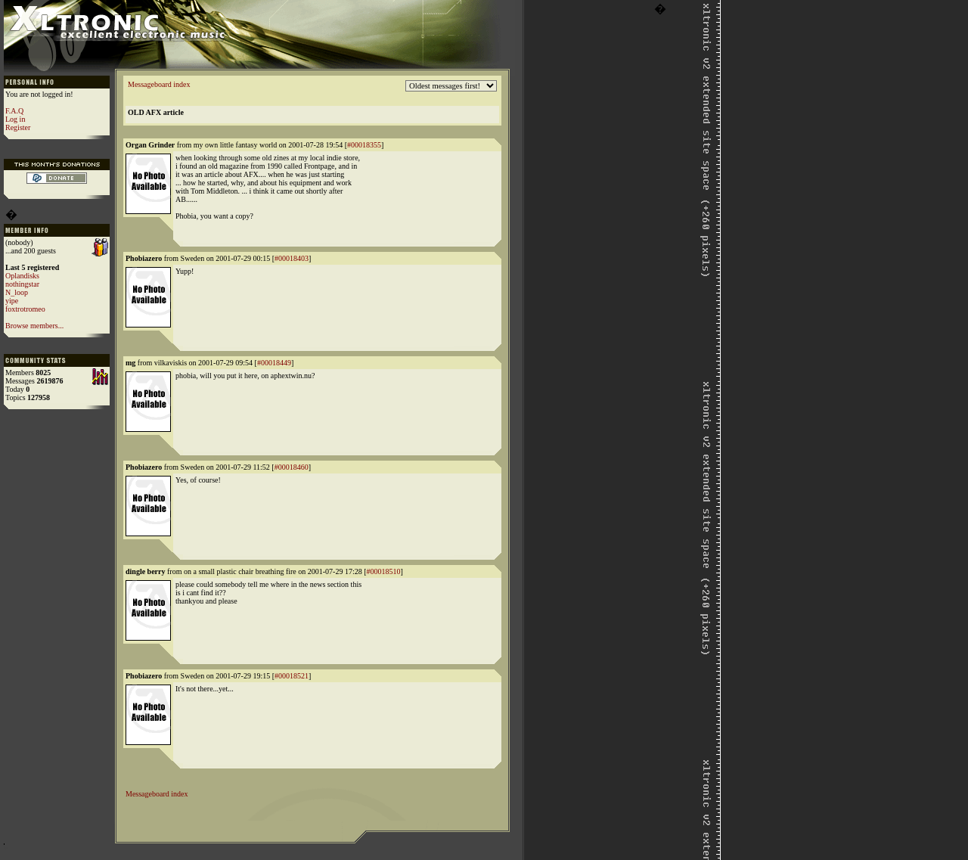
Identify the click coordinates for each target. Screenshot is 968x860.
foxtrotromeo (25, 309)
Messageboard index (159, 84)
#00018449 (274, 363)
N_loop (16, 292)
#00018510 (384, 571)
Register (17, 127)
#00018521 (292, 676)
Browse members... (34, 325)
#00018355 (364, 145)
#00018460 (292, 467)
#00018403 (292, 258)
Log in (15, 119)
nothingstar (22, 284)
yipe (11, 300)
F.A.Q (14, 111)
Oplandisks (22, 276)
